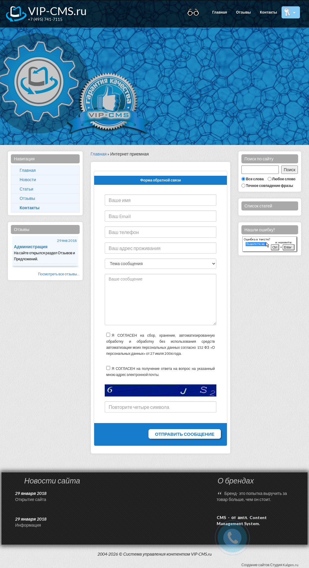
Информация (28, 525)
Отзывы (243, 12)
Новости (28, 179)
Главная (219, 12)
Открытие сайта (30, 499)
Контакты (268, 12)
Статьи (26, 188)
